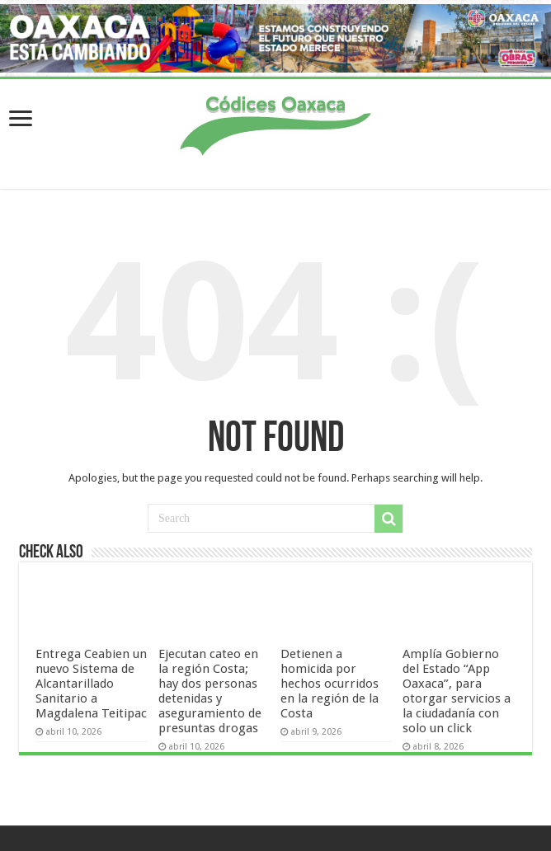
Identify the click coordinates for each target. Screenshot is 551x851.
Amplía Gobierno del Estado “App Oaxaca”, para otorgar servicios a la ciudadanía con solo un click (457, 691)
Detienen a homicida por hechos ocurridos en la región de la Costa (329, 683)
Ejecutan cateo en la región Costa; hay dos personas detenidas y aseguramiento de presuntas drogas (209, 691)
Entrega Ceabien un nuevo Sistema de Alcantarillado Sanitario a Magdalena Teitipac (91, 683)
